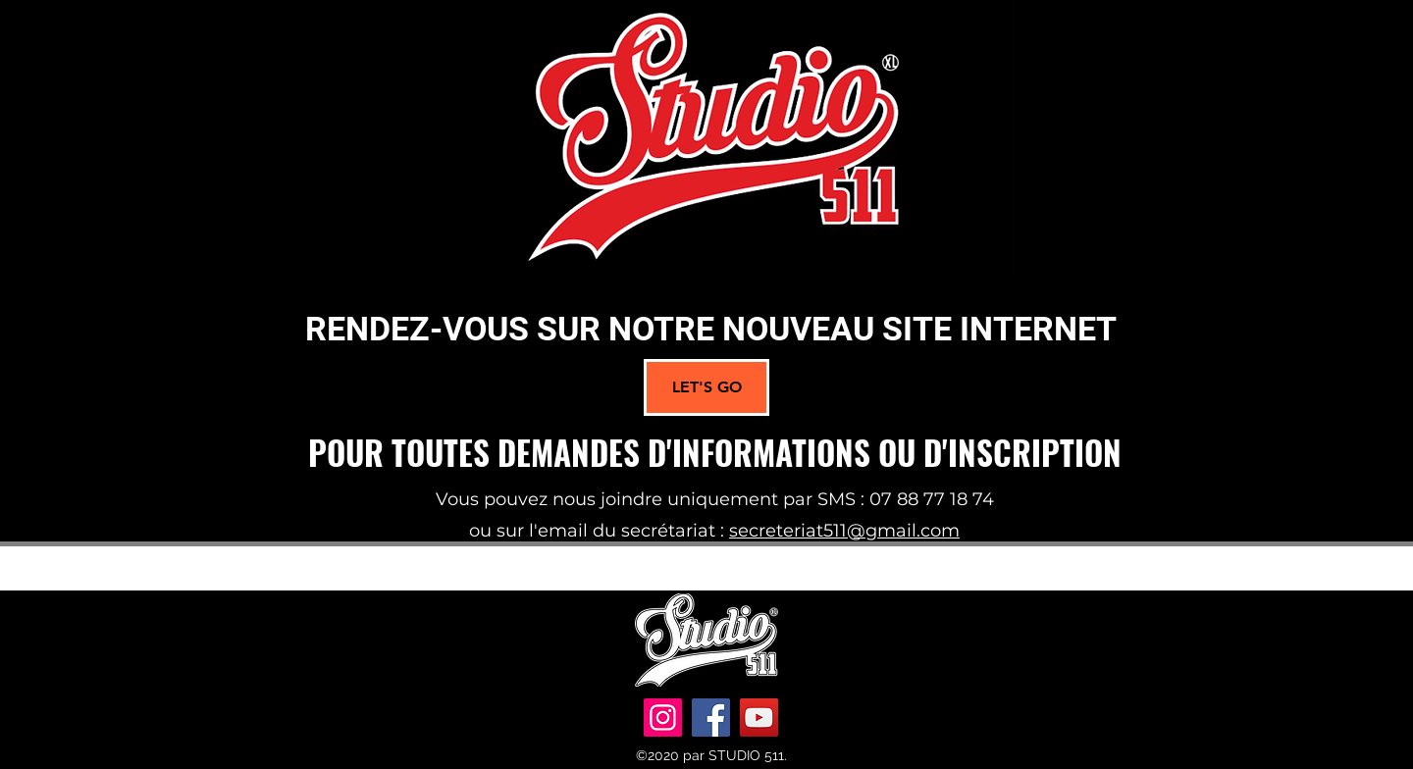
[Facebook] (711, 717)
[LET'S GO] (706, 387)
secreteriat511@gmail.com (844, 530)
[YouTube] (759, 717)
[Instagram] (663, 717)
